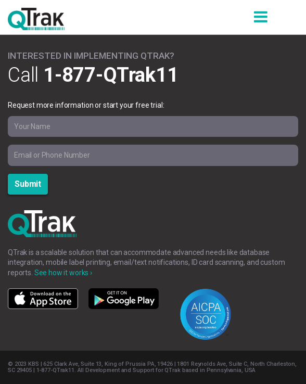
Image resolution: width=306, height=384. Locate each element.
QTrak (36, 21)
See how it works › (63, 272)
